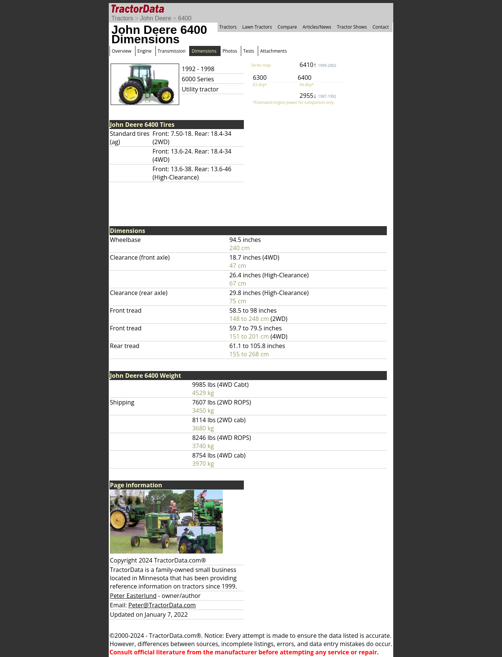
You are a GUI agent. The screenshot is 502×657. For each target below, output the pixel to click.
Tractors (122, 18)
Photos (229, 51)
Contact (381, 27)
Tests (248, 51)
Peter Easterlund (133, 596)
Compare (287, 27)
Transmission (172, 51)
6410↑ (318, 65)
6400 (185, 18)
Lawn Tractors (257, 27)
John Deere (155, 18)
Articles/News (317, 27)
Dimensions (204, 51)
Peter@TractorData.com (162, 605)
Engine (144, 51)
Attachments (273, 51)
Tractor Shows (352, 27)
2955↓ (318, 95)
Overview (121, 51)
